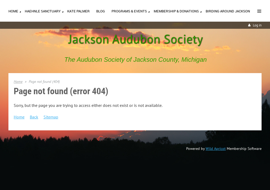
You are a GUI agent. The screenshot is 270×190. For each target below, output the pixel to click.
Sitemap (51, 117)
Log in (257, 25)
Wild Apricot (216, 148)
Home (18, 81)
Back (34, 117)
